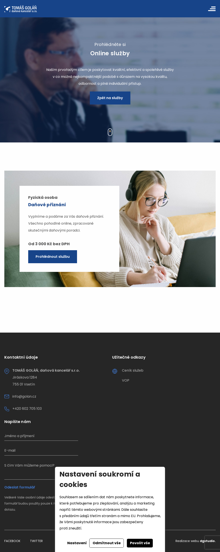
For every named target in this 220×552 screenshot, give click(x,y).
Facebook (12, 541)
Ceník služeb (132, 370)
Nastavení (77, 543)
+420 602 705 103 (27, 408)
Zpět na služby (110, 97)
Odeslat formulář (19, 487)
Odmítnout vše (107, 543)
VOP (125, 380)
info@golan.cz (24, 396)
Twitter (36, 541)
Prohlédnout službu (53, 256)
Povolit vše (140, 543)
